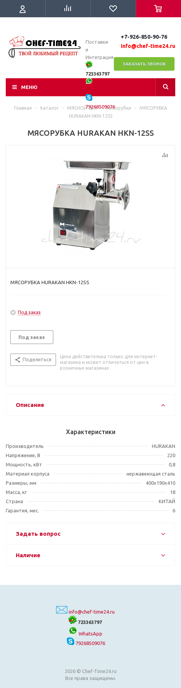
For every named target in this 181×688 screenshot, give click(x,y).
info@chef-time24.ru (92, 611)
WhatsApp (85, 633)
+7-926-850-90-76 (144, 37)
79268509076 (86, 643)
